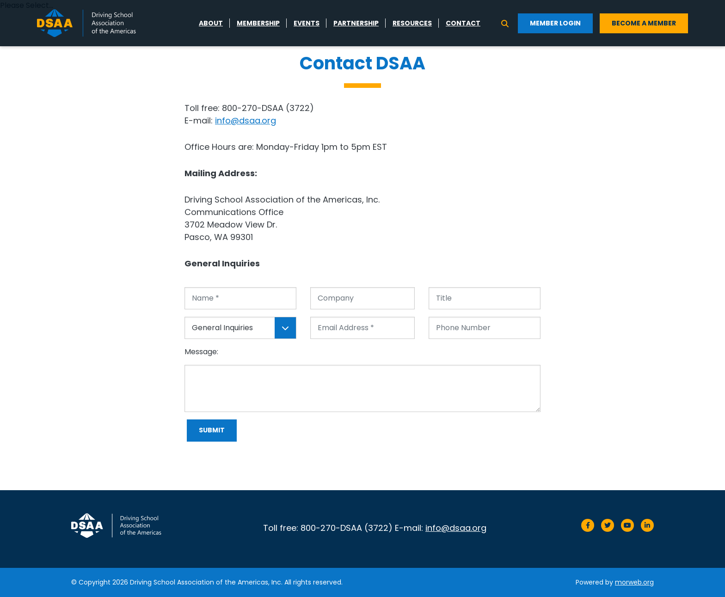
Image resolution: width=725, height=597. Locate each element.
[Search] (505, 23)
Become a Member (644, 23)
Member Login (555, 23)
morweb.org (634, 582)
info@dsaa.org (245, 120)
